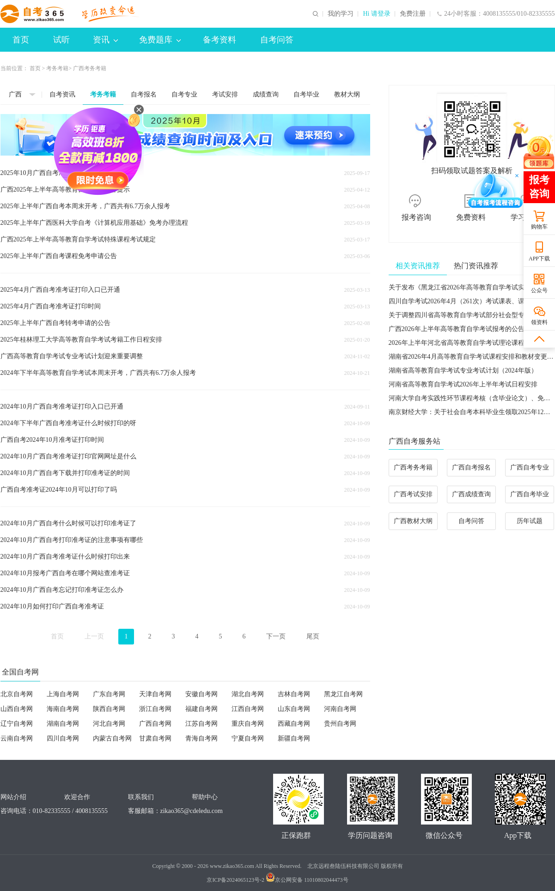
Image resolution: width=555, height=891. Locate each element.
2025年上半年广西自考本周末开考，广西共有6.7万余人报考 (85, 206)
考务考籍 (57, 68)
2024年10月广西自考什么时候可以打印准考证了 (68, 523)
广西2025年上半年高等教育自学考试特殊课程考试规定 (78, 239)
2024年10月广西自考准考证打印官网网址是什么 (68, 456)
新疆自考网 (294, 738)
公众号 (539, 290)
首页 (20, 39)
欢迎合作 (77, 797)
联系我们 (141, 797)
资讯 (105, 39)
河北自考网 (109, 723)
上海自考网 (63, 694)
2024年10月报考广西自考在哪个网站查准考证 (65, 573)
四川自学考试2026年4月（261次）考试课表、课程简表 (466, 301)
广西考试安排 (413, 494)
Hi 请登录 (376, 14)
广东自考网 (109, 694)
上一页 (94, 636)
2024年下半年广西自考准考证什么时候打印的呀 (68, 423)
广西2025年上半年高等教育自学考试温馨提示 (65, 189)
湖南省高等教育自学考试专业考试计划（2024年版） (463, 370)
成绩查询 (266, 94)
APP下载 (539, 258)
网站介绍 (13, 797)
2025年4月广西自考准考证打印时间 (50, 306)
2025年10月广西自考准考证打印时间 (52, 172)
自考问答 (276, 39)
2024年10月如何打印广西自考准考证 (52, 606)
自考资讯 (62, 94)
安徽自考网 (201, 694)
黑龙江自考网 (343, 694)
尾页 (312, 636)
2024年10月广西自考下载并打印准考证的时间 (65, 473)
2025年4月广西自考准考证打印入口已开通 (60, 289)
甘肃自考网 (155, 738)
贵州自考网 (340, 723)
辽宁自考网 (16, 723)
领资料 (539, 322)
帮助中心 (205, 797)
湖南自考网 (63, 723)
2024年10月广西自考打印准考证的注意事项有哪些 (71, 539)
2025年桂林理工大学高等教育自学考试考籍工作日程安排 (81, 339)
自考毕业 (306, 94)
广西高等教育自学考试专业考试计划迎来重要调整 (71, 356)
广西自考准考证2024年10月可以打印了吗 (58, 489)
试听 (61, 39)
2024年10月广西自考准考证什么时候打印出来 (65, 556)
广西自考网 (155, 723)
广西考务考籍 (413, 467)
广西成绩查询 (471, 494)
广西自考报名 (471, 467)
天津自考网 (155, 694)
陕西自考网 (109, 708)
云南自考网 (16, 738)
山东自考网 (294, 708)
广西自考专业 (529, 467)
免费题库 (160, 39)
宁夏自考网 (248, 738)
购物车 (539, 226)
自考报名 (144, 94)
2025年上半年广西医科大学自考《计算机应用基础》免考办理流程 (94, 222)
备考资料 (219, 39)
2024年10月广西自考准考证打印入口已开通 (61, 406)
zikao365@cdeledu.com (191, 810)
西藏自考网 (294, 723)
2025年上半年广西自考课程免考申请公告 (58, 256)
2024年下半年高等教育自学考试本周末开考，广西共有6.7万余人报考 (98, 372)
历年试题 (530, 521)
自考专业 (184, 94)
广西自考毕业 (529, 494)
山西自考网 (16, 708)
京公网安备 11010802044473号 (307, 880)
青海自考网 (201, 738)
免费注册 (413, 14)
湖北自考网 (248, 694)
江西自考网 (248, 708)
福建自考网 (201, 708)
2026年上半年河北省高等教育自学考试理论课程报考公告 (469, 342)
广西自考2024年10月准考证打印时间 (52, 439)
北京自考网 (16, 694)
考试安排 (225, 94)
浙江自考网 (155, 708)
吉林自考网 (294, 694)
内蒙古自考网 (112, 738)
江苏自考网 (201, 723)
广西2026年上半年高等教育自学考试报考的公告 (457, 328)
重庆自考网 (248, 723)
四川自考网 (63, 738)
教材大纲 (347, 94)
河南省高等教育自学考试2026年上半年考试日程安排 (463, 384)
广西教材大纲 (413, 521)
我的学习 (341, 14)
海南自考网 (63, 708)
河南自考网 (340, 708)
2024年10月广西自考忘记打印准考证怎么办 (61, 589)
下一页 (276, 636)
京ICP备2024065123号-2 (235, 880)
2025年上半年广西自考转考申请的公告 (55, 322)
